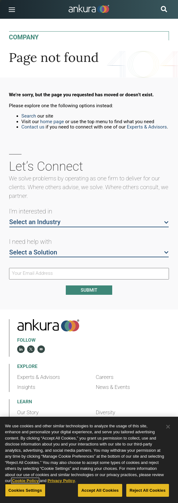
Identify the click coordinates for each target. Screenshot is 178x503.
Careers (104, 377)
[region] (89, 460)
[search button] (164, 10)
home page (52, 121)
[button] (11, 9)
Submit (89, 290)
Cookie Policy (25, 480)
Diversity (105, 412)
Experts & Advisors (147, 127)
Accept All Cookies (100, 490)
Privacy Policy (61, 480)
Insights (26, 387)
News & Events (113, 387)
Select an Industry (89, 222)
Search (29, 116)
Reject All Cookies (148, 490)
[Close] (168, 427)
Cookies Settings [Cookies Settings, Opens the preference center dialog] (25, 490)
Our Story (28, 412)
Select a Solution (89, 252)
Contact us (33, 127)
